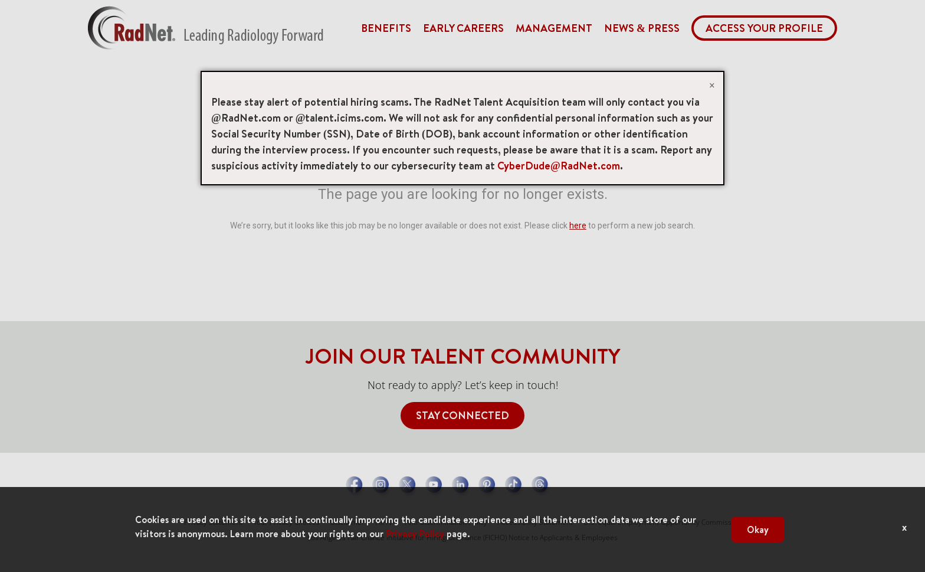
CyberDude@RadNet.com (558, 165)
